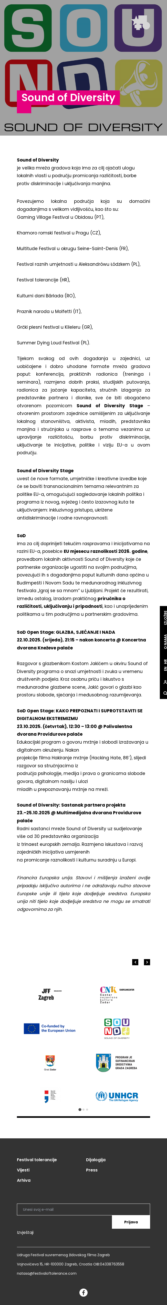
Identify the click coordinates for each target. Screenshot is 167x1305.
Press (92, 1170)
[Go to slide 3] (87, 1110)
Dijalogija (96, 1160)
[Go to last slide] (135, 962)
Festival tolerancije (37, 1160)
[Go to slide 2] (83, 1110)
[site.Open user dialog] (161, 682)
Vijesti (23, 1170)
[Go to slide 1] (79, 1109)
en (161, 669)
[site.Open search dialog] (161, 693)
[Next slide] (147, 962)
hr (161, 661)
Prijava (131, 1222)
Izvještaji (25, 1232)
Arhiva (23, 1180)
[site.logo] (140, 22)
